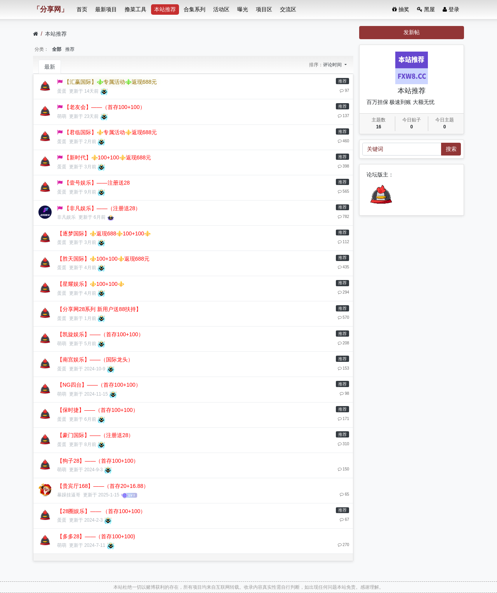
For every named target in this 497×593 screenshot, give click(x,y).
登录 (451, 9)
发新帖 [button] (411, 32)
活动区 (221, 9)
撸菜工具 (135, 9)
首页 (81, 9)
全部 (56, 49)
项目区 (264, 9)
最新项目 (106, 9)
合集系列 (194, 9)
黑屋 (426, 9)
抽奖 (400, 9)
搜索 (451, 149)
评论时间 (333, 64)
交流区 (288, 9)
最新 (49, 67)
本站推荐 (165, 9)
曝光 (242, 9)
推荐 (70, 49)
